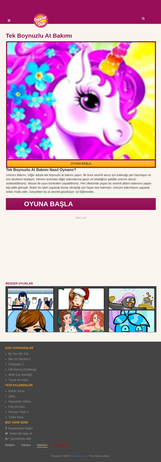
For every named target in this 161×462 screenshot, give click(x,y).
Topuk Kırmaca (18, 380)
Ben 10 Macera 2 (20, 359)
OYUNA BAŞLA (81, 163)
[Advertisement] (81, 250)
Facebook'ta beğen (19, 428)
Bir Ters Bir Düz (19, 353)
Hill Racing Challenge (23, 369)
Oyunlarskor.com (78, 456)
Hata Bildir (61, 445)
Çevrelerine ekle (18, 438)
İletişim (10, 445)
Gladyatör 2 (16, 364)
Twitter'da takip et (18, 433)
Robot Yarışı (17, 391)
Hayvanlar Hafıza (20, 401)
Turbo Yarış (16, 417)
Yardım (26, 445)
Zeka (12, 396)
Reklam (42, 445)
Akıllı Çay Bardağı (20, 374)
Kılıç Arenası (17, 406)
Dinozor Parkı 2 (19, 412)
